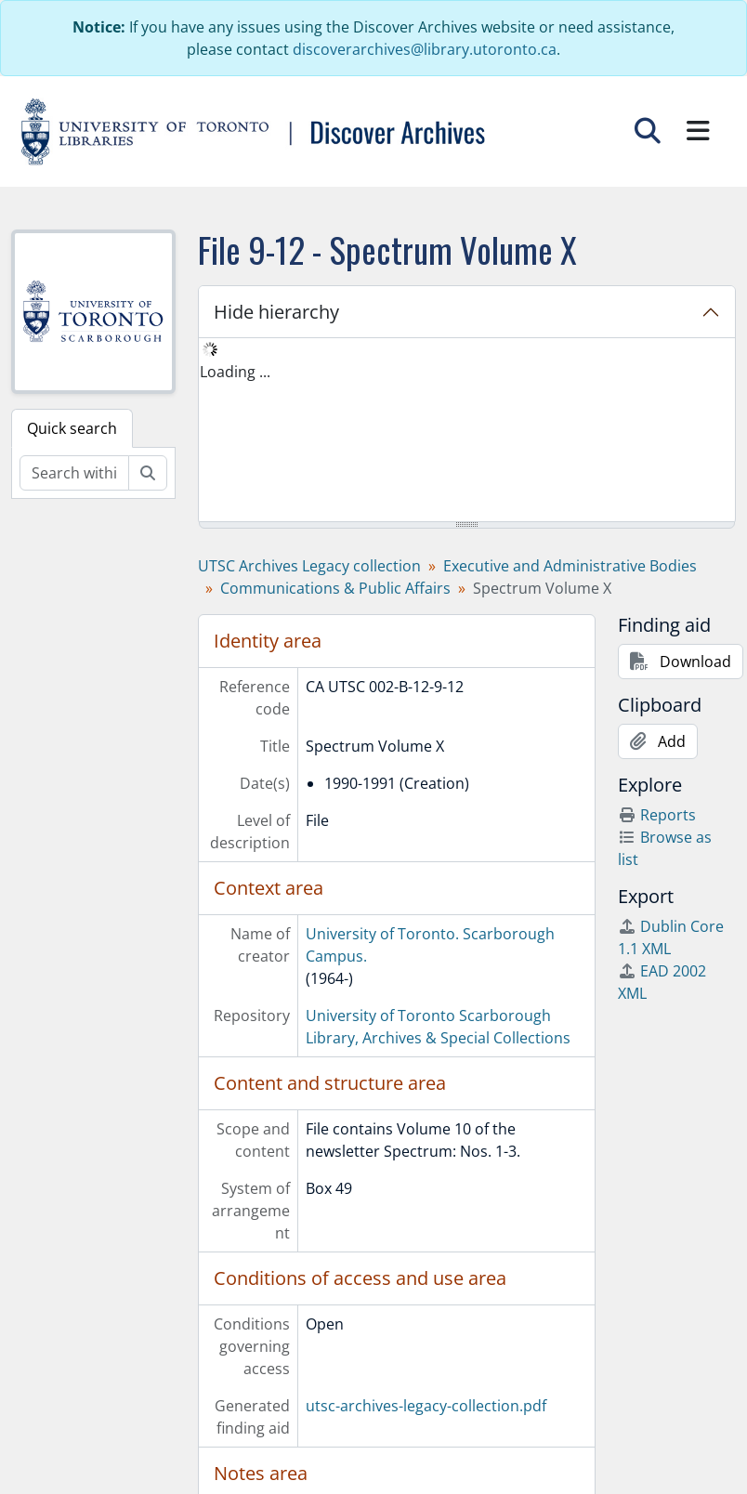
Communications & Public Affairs (335, 588)
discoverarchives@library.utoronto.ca (425, 49)
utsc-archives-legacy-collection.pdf (426, 1406)
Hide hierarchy (276, 311)
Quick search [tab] (72, 428)
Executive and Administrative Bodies (570, 566)
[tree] (467, 431)
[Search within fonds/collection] (74, 473)
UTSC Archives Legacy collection (309, 566)
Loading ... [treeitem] (235, 371)
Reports (657, 815)
